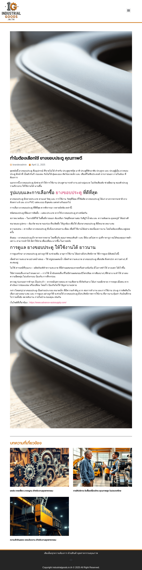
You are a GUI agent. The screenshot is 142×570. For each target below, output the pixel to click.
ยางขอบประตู (69, 192)
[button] (128, 10)
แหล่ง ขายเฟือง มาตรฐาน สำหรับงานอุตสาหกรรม (31, 491)
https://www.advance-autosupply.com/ (47, 302)
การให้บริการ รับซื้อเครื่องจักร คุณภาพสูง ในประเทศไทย (97, 491)
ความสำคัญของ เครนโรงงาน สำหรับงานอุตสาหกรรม (33, 540)
